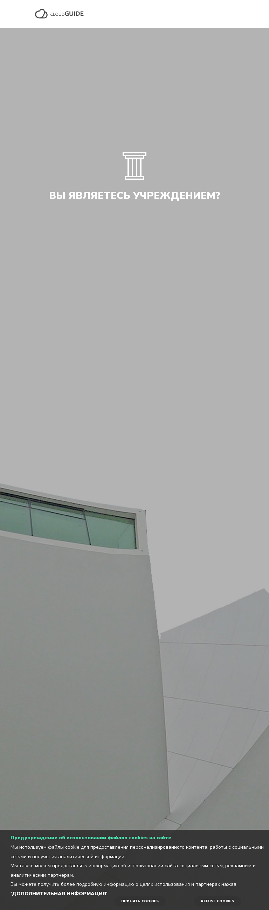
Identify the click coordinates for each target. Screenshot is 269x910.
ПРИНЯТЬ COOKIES (140, 901)
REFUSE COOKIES (217, 901)
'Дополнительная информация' (59, 893)
